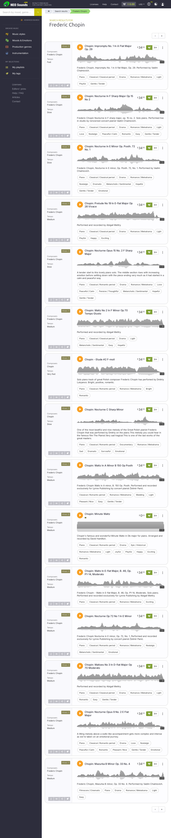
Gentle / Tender (98, 83)
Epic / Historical (138, 545)
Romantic (126, 134)
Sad (81, 451)
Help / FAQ (18, 93)
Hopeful (139, 184)
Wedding (140, 495)
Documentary (126, 444)
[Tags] (67, 85)
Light (159, 77)
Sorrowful (106, 451)
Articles (16, 97)
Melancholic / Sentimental (118, 184)
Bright (149, 389)
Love (81, 134)
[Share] (62, 85)
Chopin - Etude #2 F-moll (100, 359)
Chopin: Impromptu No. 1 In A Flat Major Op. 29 (108, 47)
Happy (94, 238)
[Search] (38, 12)
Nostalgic (93, 134)
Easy (138, 134)
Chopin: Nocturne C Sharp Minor (104, 409)
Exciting (105, 238)
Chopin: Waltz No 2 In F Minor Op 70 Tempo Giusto (106, 312)
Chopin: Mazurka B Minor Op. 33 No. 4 (107, 763)
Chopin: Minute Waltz (97, 513)
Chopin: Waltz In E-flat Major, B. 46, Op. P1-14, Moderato (108, 572)
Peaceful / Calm (109, 134)
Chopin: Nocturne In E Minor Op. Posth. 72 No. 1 (110, 148)
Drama (122, 77)
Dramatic (97, 184)
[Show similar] (56, 85)
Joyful (118, 552)
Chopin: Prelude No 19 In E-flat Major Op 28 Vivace (109, 205)
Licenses (16, 84)
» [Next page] (161, 36)
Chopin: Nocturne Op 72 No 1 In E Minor (108, 616)
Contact (16, 101)
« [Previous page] (155, 36)
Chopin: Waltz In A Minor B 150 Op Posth (109, 465)
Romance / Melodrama (141, 77)
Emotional (103, 190)
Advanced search (31, 20)
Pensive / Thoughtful (108, 291)
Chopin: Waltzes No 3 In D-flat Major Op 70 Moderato (108, 666)
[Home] (48, 11)
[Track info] (51, 85)
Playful (82, 83)
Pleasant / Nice (86, 501)
